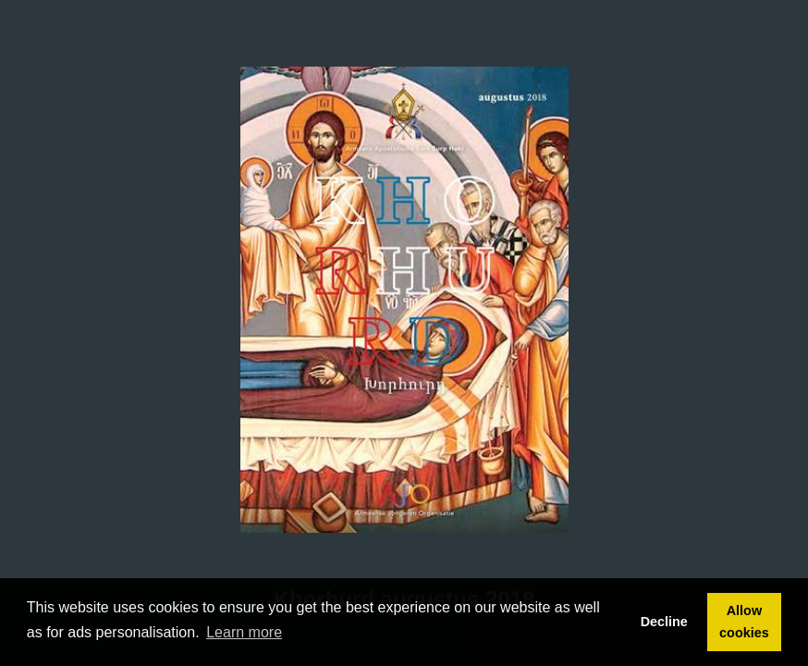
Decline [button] (664, 621)
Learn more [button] (244, 632)
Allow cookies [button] (744, 621)
